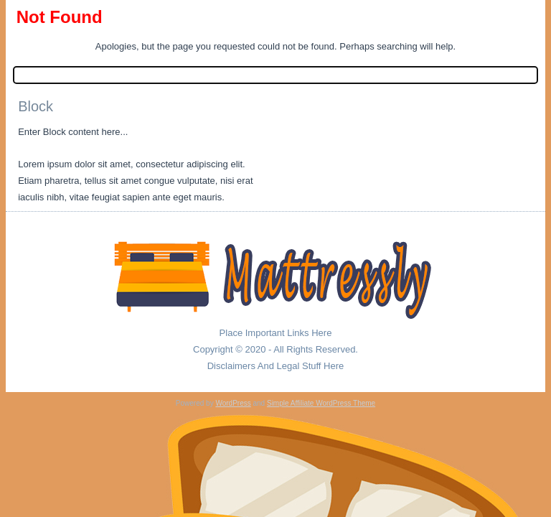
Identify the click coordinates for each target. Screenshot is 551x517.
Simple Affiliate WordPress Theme (321, 403)
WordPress (232, 403)
